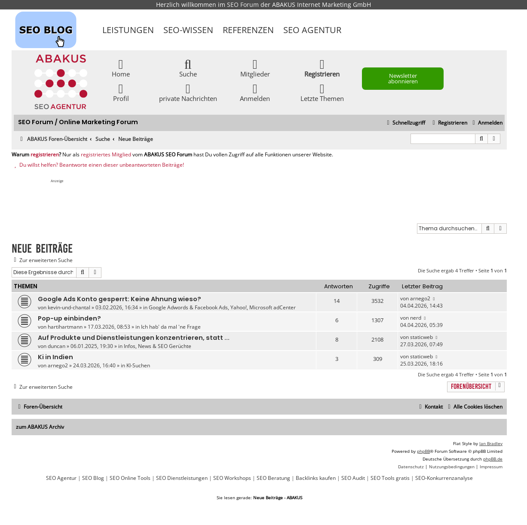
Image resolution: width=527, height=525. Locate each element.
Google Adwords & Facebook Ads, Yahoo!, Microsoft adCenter (222, 307)
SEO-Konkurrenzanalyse (444, 478)
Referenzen (248, 30)
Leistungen (128, 30)
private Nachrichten (188, 92)
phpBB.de (492, 459)
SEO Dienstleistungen (182, 478)
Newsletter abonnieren (403, 78)
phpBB (423, 451)
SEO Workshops (232, 478)
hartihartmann (65, 326)
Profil (121, 92)
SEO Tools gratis (390, 478)
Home (121, 67)
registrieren (45, 154)
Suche (188, 67)
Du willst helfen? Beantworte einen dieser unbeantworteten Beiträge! (98, 165)
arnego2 (420, 298)
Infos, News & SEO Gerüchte (157, 346)
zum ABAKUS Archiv (40, 426)
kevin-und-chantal (69, 307)
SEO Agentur (312, 30)
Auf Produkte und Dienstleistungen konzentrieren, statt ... (134, 337)
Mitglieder (255, 67)
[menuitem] (486, 123)
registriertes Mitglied (106, 154)
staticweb (421, 337)
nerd (415, 317)
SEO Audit (353, 478)
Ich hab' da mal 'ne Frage (171, 326)
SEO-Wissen (188, 30)
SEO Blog (93, 478)
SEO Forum (243, 4)
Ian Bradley (490, 443)
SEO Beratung (273, 478)
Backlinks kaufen (316, 478)
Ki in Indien (55, 357)
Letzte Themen (322, 92)
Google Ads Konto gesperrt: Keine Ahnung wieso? (119, 299)
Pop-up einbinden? (69, 318)
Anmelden (255, 92)
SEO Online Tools (130, 478)
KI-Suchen (138, 365)
